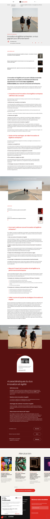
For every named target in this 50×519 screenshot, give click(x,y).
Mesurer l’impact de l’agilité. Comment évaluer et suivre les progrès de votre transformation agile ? (20, 62)
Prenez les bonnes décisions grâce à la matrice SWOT (16, 210)
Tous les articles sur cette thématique (24, 490)
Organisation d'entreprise (13, 5)
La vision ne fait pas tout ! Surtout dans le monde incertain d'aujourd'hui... (35, 482)
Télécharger (37, 439)
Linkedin (25, 499)
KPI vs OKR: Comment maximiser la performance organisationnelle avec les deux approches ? (20, 476)
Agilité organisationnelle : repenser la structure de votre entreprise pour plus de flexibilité (21, 69)
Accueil (8, 4)
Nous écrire (37, 428)
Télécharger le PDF (22, 370)
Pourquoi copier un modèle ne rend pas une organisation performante (6, 475)
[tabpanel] (6, 470)
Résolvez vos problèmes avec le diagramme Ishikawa (16, 219)
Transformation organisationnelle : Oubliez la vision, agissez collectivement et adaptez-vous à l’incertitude (35, 476)
